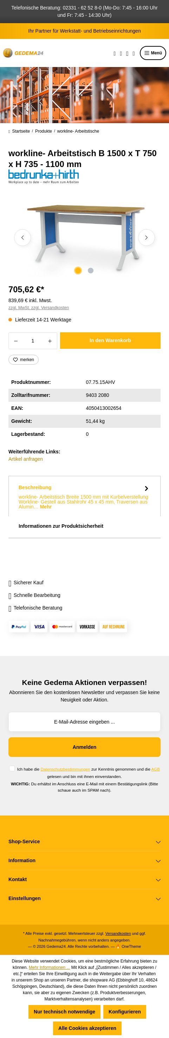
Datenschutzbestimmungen (65, 769)
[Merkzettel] (121, 53)
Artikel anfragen (25, 459)
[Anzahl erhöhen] (50, 340)
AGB (155, 769)
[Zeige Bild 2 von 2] (90, 270)
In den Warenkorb (110, 340)
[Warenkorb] (134, 53)
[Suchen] (115, 53)
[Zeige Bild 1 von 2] (78, 270)
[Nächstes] (146, 237)
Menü (153, 53)
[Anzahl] (32, 340)
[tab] (84, 496)
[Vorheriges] (22, 237)
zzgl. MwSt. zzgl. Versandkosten (38, 307)
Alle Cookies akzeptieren (87, 1028)
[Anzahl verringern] (15, 340)
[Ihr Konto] (127, 53)
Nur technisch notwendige (64, 1011)
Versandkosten (118, 933)
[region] (84, 237)
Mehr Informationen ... (49, 967)
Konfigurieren (125, 1011)
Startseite (19, 131)
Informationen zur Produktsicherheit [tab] (61, 526)
